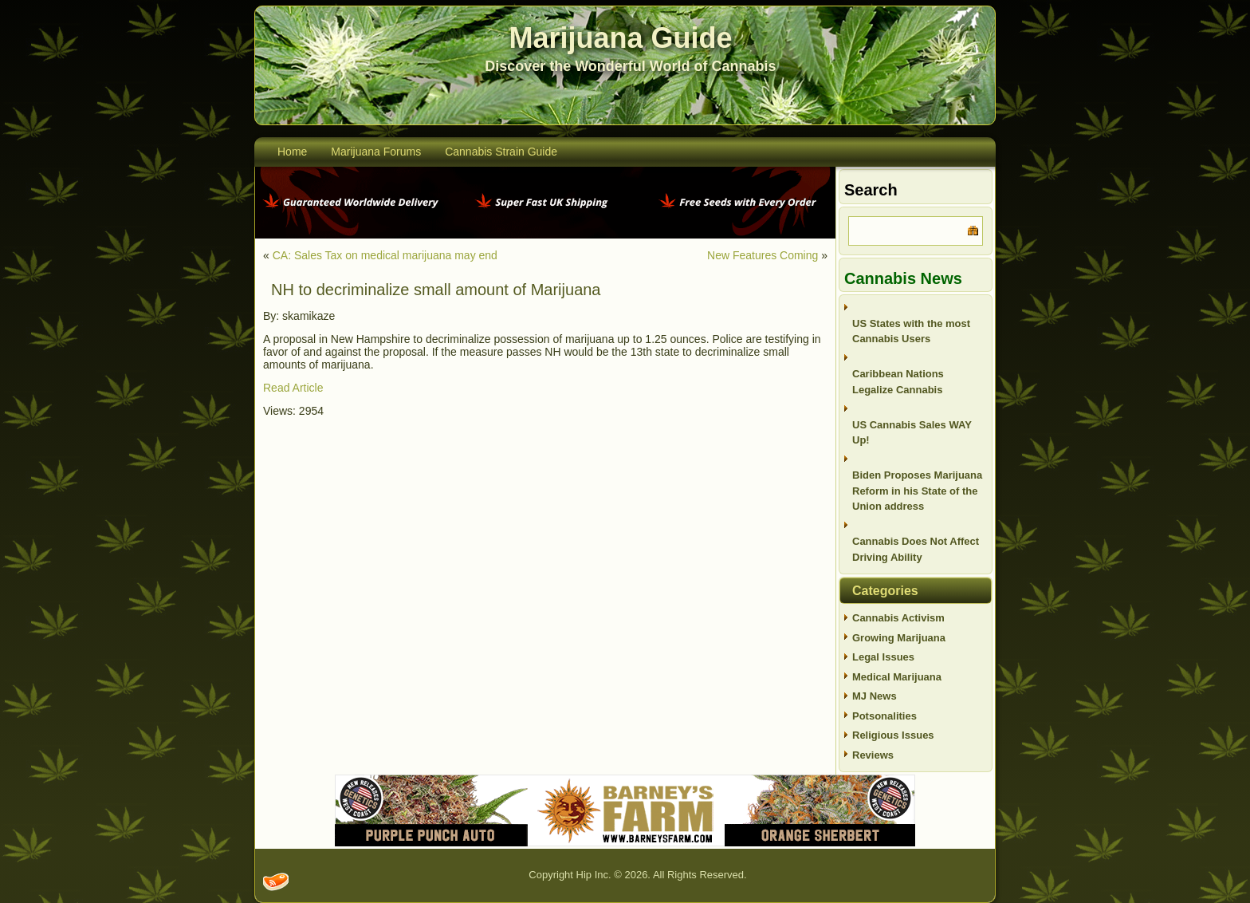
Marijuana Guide (621, 38)
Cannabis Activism (898, 618)
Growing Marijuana (898, 638)
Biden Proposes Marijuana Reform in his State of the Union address (917, 490)
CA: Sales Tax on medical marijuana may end (385, 255)
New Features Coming (762, 255)
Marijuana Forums (376, 151)
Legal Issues (883, 657)
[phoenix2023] (545, 235)
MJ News (874, 696)
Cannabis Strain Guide (501, 151)
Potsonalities (884, 716)
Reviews (873, 755)
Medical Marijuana (896, 677)
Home (292, 151)
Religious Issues (893, 735)
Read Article (293, 387)
